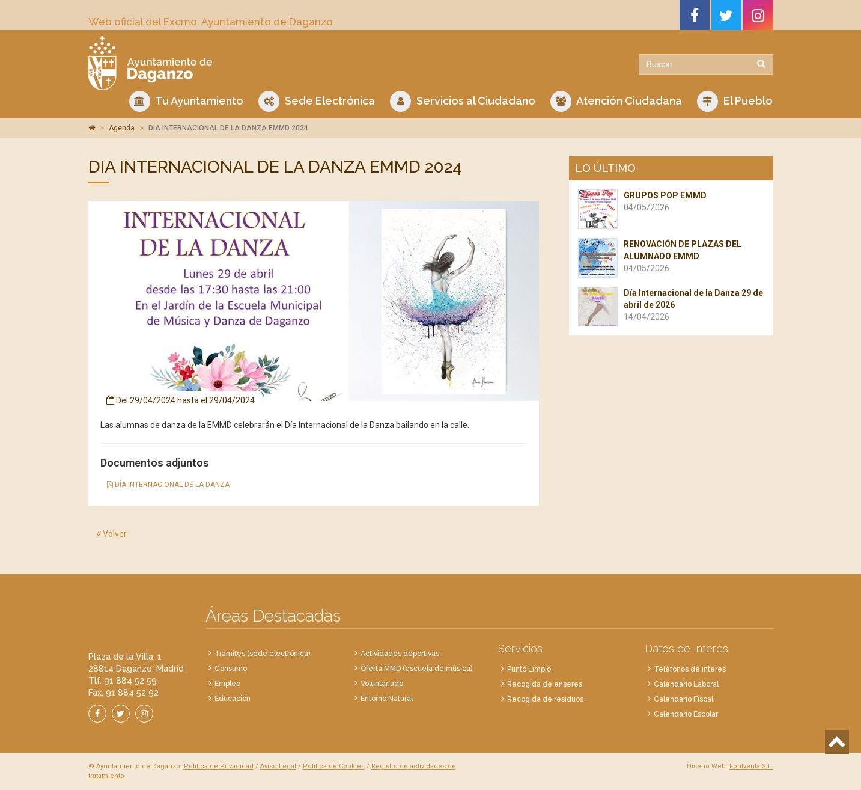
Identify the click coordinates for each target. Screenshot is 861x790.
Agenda (122, 128)
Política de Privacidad (219, 766)
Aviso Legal (278, 766)
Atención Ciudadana (616, 101)
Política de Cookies (334, 766)
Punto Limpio (529, 669)
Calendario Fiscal (683, 699)
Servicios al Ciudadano (462, 101)
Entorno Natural (387, 698)
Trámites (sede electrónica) (262, 653)
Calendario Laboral (686, 684)
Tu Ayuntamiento (186, 101)
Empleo (227, 683)
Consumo (230, 668)
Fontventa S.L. (751, 766)
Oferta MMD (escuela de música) (416, 668)
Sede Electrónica (316, 101)
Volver (111, 534)
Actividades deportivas (400, 653)
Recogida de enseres (544, 684)
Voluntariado (382, 683)
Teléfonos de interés (690, 669)
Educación (232, 698)
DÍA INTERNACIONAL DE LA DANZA (168, 484)
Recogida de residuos (545, 699)
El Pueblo (735, 101)
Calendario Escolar (686, 714)
